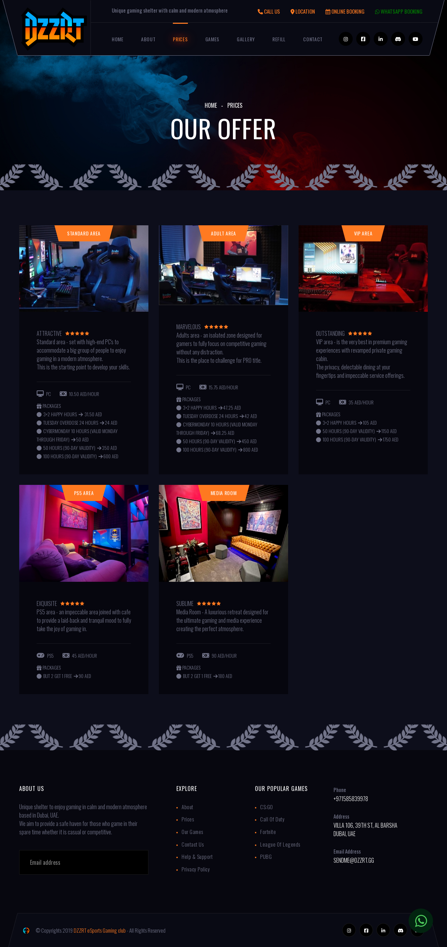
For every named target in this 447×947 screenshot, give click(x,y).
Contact (313, 39)
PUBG (266, 856)
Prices (180, 39)
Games (212, 39)
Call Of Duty (272, 819)
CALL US (269, 11)
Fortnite (268, 831)
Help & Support (197, 856)
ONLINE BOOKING (345, 11)
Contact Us (193, 844)
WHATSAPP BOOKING (399, 11)
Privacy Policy (196, 869)
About (148, 39)
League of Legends (280, 844)
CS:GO (266, 807)
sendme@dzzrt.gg (354, 860)
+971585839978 (351, 798)
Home (118, 39)
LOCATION (303, 11)
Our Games (192, 831)
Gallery (246, 39)
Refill (279, 39)
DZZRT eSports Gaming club (100, 930)
